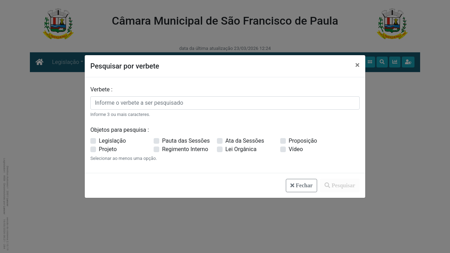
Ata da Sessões (244, 140)
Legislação (112, 140)
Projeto (108, 149)
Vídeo (296, 149)
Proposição (303, 140)
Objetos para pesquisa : (119, 129)
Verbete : (101, 89)
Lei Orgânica (241, 149)
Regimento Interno (185, 149)
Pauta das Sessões (186, 140)
